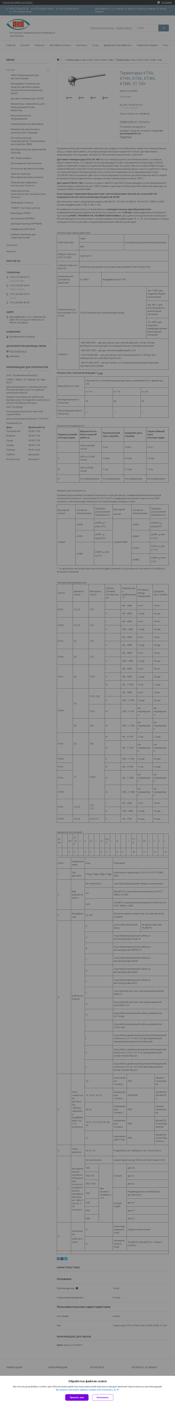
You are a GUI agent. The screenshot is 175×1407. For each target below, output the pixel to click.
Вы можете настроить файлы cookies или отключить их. (86, 1389)
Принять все (77, 1397)
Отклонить (103, 1397)
